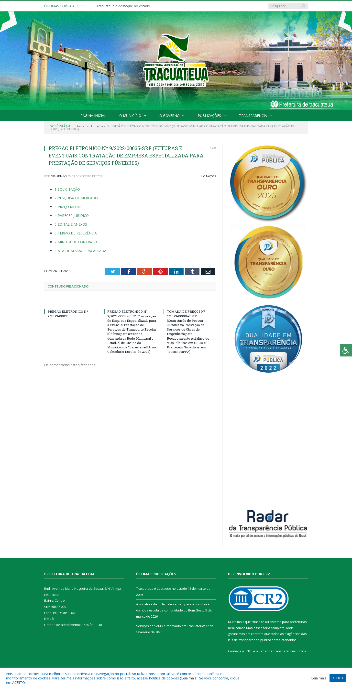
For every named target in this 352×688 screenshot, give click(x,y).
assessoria (261, 628)
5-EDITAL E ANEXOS (71, 224)
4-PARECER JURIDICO (72, 215)
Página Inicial (93, 115)
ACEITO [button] (337, 678)
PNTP (249, 651)
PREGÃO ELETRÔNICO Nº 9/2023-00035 (68, 313)
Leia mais (188, 678)
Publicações (209, 115)
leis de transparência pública (249, 640)
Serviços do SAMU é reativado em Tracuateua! (170, 626)
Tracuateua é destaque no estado (123, 6)
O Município (130, 115)
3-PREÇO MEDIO (68, 206)
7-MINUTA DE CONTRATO (76, 242)
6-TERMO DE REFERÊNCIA (76, 233)
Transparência (253, 115)
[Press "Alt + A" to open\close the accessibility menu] (346, 350)
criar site (258, 622)
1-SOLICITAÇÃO (67, 189)
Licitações (208, 176)
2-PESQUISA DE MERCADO (76, 198)
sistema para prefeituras (288, 622)
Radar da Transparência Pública (282, 651)
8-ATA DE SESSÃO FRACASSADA (80, 250)
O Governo (169, 115)
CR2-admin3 (59, 176)
